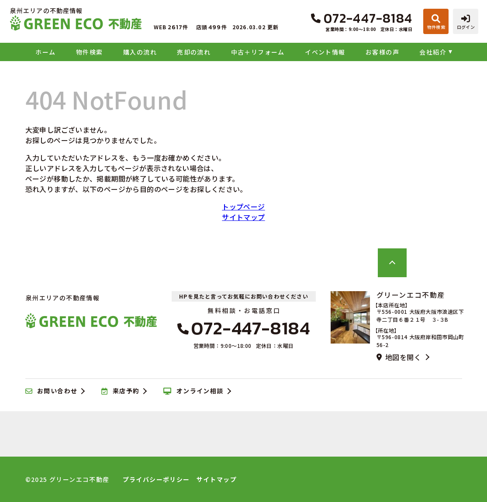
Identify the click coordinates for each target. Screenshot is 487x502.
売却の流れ (194, 52)
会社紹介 (432, 52)
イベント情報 (325, 52)
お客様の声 (382, 52)
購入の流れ (140, 52)
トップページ (243, 206)
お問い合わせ (51, 391)
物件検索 (89, 52)
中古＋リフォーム (258, 52)
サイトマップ (243, 217)
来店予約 (120, 391)
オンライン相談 (193, 391)
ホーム (45, 52)
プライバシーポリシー (156, 479)
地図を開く (398, 357)
